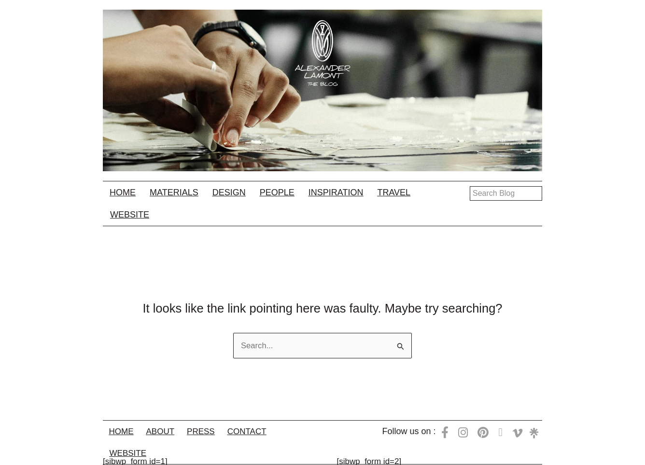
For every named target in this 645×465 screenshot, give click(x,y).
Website (129, 214)
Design (229, 192)
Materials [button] (174, 192)
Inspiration (336, 192)
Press (208, 431)
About (165, 431)
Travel (393, 192)
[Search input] (506, 193)
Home (123, 192)
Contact (258, 431)
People (277, 192)
